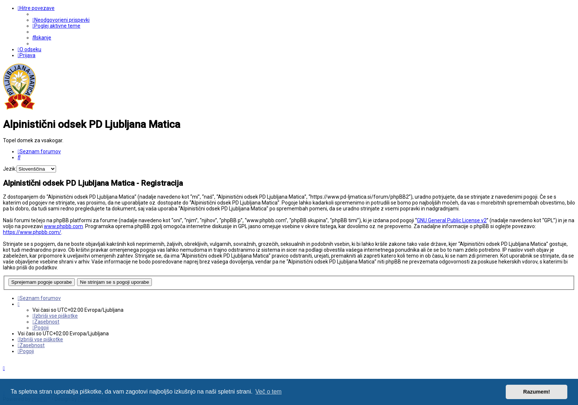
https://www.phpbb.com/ (32, 232)
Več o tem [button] (268, 391)
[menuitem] (61, 20)
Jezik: (10, 169)
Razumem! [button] (536, 392)
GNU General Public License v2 (452, 220)
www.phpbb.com (63, 226)
